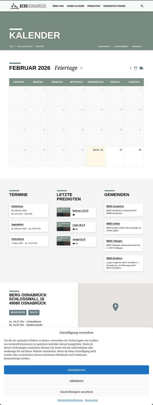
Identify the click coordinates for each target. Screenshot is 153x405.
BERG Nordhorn (114, 251)
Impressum (91, 400)
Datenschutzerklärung (70, 400)
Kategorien (122, 39)
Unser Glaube (75, 6)
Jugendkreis (17, 217)
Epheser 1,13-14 (80, 203)
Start (11, 38)
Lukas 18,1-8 (79, 217)
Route (34, 305)
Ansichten (105, 39)
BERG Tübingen (114, 233)
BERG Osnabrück (115, 199)
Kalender (40, 38)
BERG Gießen (113, 216)
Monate (138, 39)
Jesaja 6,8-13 (79, 232)
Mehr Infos (18, 305)
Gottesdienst (17, 231)
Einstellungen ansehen (76, 392)
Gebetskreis (17, 199)
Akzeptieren (76, 370)
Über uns (58, 6)
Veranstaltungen (114, 6)
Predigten (93, 6)
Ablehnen (77, 381)
